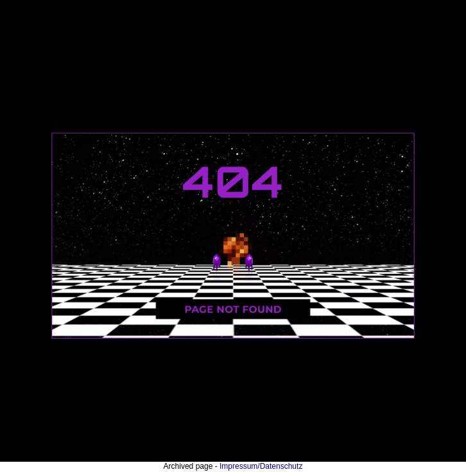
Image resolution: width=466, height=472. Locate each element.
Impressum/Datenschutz (261, 466)
